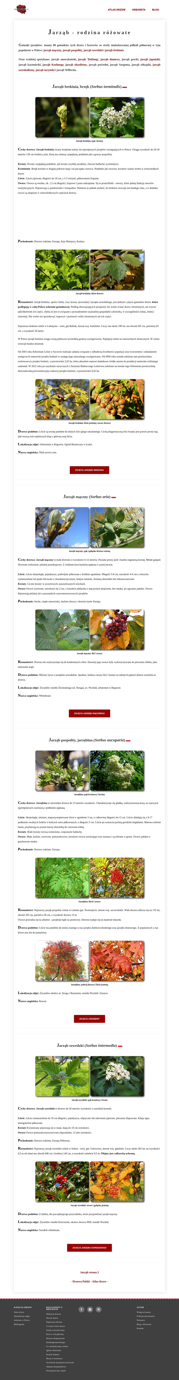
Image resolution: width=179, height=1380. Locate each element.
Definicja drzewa (53, 1314)
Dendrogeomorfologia (55, 1342)
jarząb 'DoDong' (88, 59)
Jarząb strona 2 (89, 1272)
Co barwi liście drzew (55, 1326)
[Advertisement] (89, 217)
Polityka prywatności (146, 1316)
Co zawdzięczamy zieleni (57, 1346)
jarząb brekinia (114, 50)
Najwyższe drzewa (54, 1322)
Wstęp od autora (144, 1312)
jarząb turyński (45, 70)
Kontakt (140, 1328)
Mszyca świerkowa (54, 1358)
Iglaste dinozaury (53, 1350)
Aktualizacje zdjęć (22, 1316)
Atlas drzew (116, 9)
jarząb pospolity (72, 50)
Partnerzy (141, 1320)
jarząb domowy (110, 59)
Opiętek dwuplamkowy (56, 1367)
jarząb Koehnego (53, 64)
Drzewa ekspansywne (55, 1338)
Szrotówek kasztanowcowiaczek (60, 1362)
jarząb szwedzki (93, 50)
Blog (155, 9)
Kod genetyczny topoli (56, 1371)
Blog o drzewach (144, 1324)
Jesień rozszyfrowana (55, 1330)
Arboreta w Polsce (22, 1320)
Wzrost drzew (52, 1318)
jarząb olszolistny (76, 64)
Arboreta (139, 9)
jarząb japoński (150, 59)
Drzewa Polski (81, 1281)
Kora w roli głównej (55, 1334)
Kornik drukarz (52, 1354)
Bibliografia (19, 1324)
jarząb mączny (52, 50)
